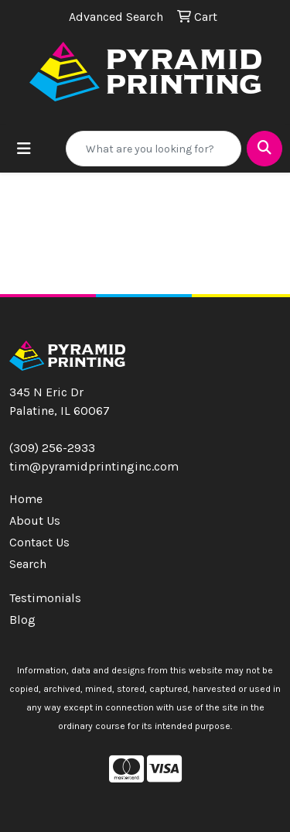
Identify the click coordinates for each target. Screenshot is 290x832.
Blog (22, 619)
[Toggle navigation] (24, 149)
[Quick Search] (153, 148)
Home (26, 498)
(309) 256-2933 (52, 447)
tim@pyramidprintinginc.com (94, 466)
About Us (34, 520)
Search (27, 563)
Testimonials (45, 598)
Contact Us (39, 542)
